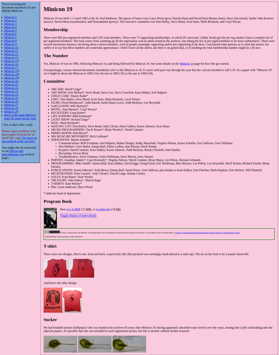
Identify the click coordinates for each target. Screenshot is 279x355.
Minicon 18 (11, 77)
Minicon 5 (10, 30)
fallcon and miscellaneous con (13, 152)
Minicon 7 (10, 37)
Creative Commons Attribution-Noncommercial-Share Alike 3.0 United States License (207, 233)
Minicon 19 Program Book (91, 233)
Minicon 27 (11, 104)
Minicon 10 (11, 47)
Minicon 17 (11, 67)
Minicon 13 (11, 57)
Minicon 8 (10, 40)
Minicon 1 (10, 17)
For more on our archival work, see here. (19, 139)
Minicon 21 (11, 84)
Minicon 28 (11, 108)
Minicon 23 (11, 91)
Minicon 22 (11, 88)
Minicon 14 (186, 63)
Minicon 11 (11, 50)
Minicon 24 (11, 94)
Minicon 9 (10, 44)
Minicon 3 (10, 23)
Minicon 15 (11, 61)
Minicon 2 (10, 20)
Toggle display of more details (78, 215)
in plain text (103, 209)
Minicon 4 (10, 27)
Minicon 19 (58, 9)
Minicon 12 (11, 54)
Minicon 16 (11, 64)
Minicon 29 (11, 111)
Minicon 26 (11, 101)
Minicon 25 (11, 98)
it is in (73, 209)
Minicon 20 (11, 81)
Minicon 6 (10, 34)
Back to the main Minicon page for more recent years (20, 116)
